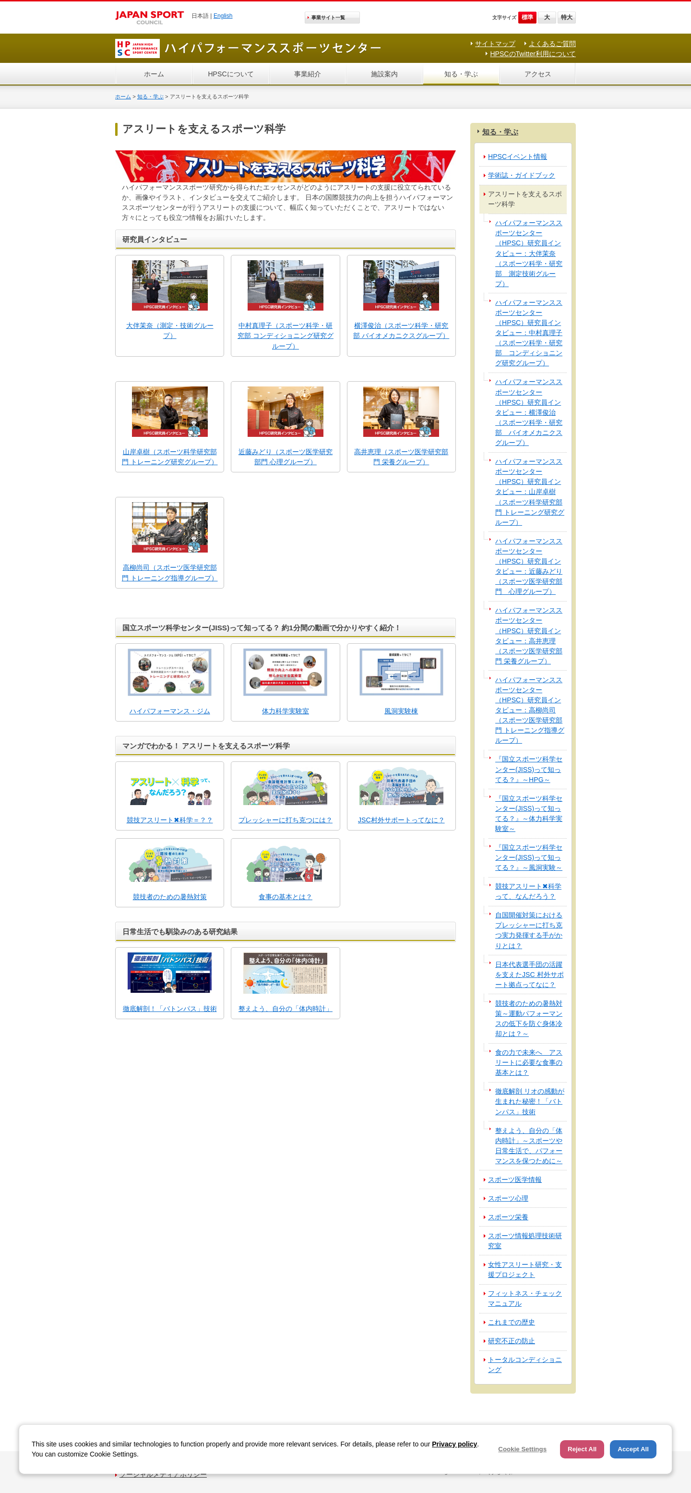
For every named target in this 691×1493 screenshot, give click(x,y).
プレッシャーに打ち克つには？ (285, 820)
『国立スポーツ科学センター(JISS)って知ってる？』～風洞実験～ (528, 857)
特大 (566, 17)
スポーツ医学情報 (515, 1179)
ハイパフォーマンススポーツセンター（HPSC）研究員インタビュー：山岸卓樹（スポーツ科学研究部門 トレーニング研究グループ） (529, 492)
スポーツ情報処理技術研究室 (525, 1241)
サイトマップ (495, 44)
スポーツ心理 (508, 1198)
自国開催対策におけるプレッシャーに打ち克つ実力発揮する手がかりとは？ (528, 930)
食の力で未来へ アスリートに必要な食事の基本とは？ (528, 1062)
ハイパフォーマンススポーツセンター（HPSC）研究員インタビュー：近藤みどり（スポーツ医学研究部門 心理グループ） (528, 566)
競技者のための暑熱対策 (170, 897)
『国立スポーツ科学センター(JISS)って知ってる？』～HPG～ (528, 769)
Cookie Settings (522, 1449)
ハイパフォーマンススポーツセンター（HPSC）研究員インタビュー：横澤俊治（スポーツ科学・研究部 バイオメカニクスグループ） (528, 412)
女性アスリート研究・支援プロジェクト (525, 1269)
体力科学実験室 (285, 711)
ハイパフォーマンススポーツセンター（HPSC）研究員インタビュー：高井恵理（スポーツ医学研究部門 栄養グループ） (528, 635)
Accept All (633, 1449)
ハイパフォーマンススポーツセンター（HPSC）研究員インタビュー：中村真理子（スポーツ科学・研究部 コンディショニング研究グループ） (528, 333)
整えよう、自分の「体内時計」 (285, 1008)
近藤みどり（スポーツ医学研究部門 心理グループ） (285, 457)
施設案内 (384, 74)
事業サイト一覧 (328, 17)
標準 (527, 17)
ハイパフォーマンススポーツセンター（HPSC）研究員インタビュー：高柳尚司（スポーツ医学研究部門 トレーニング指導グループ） (529, 710)
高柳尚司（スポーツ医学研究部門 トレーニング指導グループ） (170, 572)
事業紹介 (307, 74)
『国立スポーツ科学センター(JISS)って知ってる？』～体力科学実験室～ (528, 813)
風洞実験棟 (401, 711)
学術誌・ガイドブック (521, 175)
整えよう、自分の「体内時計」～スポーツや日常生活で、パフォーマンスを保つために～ (528, 1146)
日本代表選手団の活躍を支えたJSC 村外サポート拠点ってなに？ (529, 974)
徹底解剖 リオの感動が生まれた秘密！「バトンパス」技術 (529, 1101)
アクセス (537, 74)
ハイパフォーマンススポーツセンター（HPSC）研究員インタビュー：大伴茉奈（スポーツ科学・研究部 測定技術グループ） (528, 253)
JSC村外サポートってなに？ (401, 820)
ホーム (154, 74)
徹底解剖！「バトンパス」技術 (170, 1008)
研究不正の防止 (511, 1341)
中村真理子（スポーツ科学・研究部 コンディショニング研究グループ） (286, 335)
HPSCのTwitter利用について (533, 54)
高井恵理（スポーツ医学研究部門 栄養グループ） (401, 457)
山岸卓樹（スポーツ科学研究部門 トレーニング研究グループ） (170, 457)
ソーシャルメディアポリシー (163, 1474)
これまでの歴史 (511, 1322)
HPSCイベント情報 (517, 156)
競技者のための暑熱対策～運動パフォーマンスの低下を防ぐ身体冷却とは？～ (528, 1018)
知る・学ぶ (461, 74)
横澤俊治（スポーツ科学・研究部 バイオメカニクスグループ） (401, 330)
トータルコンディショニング (525, 1364)
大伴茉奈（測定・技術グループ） (170, 330)
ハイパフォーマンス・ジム (170, 711)
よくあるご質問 (552, 44)
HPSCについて (230, 74)
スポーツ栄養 (508, 1217)
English (223, 15)
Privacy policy (454, 1444)
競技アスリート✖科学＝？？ (170, 820)
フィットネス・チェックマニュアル (525, 1298)
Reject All (582, 1449)
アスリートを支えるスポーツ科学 (525, 199)
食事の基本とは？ (285, 897)
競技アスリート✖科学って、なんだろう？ (528, 891)
